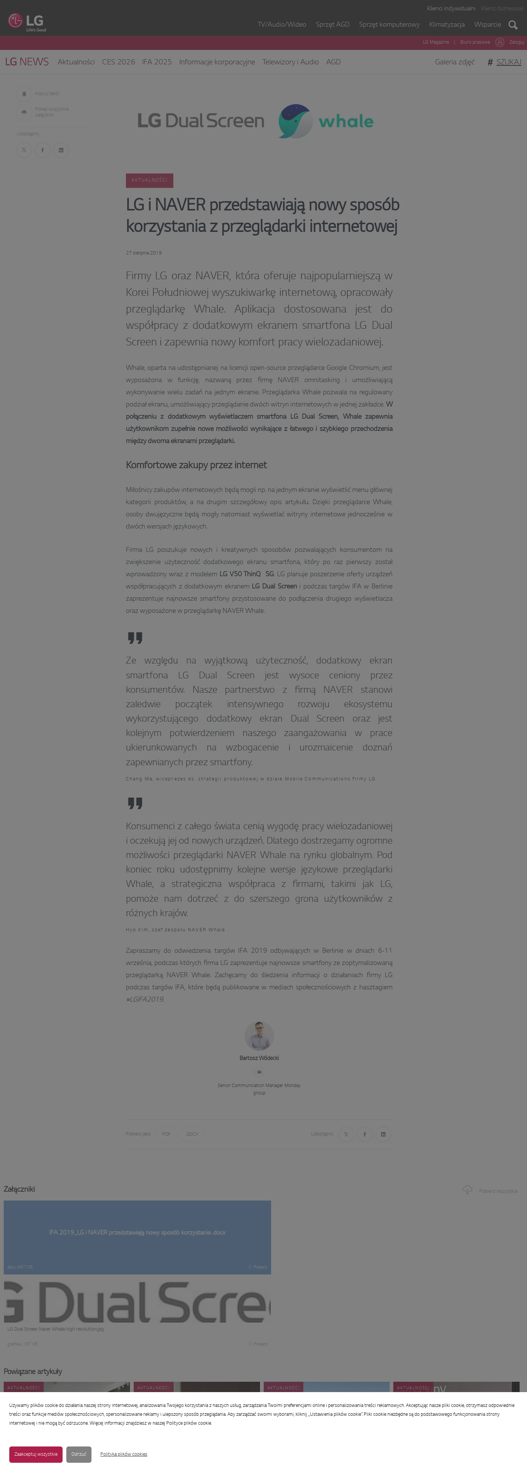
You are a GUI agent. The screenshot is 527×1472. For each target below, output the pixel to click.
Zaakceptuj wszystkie (35, 1454)
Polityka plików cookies (123, 1454)
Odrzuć (78, 1454)
